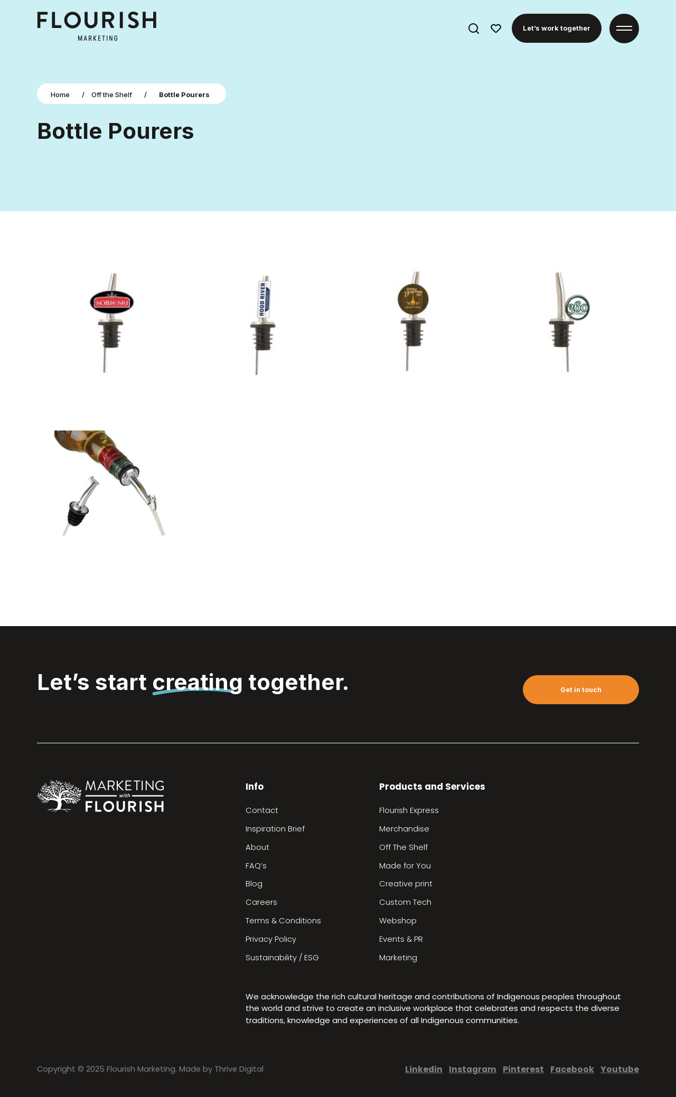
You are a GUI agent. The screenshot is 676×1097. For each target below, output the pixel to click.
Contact (262, 810)
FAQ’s (256, 865)
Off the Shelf (111, 94)
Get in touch (581, 690)
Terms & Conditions (283, 920)
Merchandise (404, 829)
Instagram (472, 1069)
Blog (254, 883)
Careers (261, 902)
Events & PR (401, 939)
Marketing (398, 957)
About (257, 847)
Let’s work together (556, 28)
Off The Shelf (403, 847)
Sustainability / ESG (282, 957)
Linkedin (424, 1069)
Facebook (572, 1069)
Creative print (406, 883)
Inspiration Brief (275, 829)
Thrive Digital (239, 1069)
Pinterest (523, 1069)
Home (60, 94)
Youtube (619, 1069)
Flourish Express (409, 810)
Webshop (398, 920)
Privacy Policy (271, 939)
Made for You (405, 865)
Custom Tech (405, 902)
